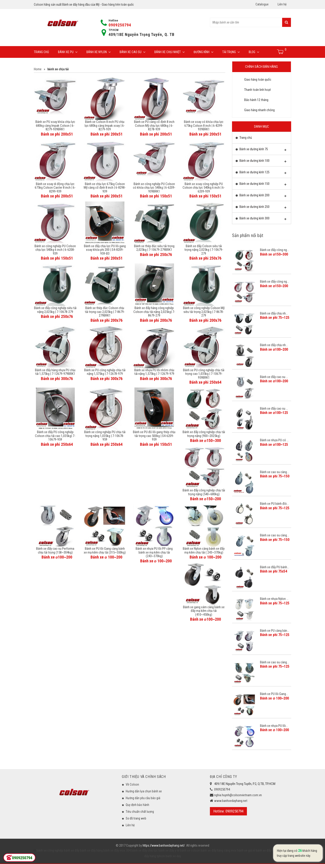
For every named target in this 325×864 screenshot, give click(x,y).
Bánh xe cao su (132, 52)
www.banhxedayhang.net (230, 801)
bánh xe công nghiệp (50, 850)
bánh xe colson (190, 850)
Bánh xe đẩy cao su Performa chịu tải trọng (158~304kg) (55, 550)
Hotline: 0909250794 (228, 811)
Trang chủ (41, 52)
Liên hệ (282, 4)
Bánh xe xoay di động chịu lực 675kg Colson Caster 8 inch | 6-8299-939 (55, 187)
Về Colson (132, 784)
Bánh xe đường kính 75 (261, 150)
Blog (254, 52)
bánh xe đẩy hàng (91, 850)
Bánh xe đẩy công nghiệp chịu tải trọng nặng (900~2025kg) (204, 434)
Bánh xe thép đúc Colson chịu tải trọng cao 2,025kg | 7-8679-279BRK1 (105, 311)
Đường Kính (203, 52)
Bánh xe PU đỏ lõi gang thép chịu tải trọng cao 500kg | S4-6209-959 (154, 435)
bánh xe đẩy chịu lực (144, 850)
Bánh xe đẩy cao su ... (274, 377)
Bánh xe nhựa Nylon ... (274, 599)
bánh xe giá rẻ (246, 850)
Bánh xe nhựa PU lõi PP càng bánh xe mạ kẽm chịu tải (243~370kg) (154, 552)
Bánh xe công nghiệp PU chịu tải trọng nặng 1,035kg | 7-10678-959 (104, 435)
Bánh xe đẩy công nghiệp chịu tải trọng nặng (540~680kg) (204, 492)
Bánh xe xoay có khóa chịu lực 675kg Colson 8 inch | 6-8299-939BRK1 (203, 125)
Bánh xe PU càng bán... (274, 631)
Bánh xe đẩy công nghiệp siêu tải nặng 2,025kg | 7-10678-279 (55, 310)
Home (38, 69)
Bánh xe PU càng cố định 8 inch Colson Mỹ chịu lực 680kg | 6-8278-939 (154, 125)
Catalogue (262, 4)
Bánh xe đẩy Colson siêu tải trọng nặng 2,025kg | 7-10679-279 (203, 250)
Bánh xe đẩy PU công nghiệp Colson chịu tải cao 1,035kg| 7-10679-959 (55, 435)
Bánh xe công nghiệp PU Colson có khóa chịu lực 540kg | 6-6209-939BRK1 (154, 187)
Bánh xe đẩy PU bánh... (274, 567)
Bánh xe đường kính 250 (261, 207)
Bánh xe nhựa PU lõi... (274, 726)
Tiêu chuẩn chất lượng (140, 811)
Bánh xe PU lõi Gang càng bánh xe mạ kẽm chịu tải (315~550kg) (105, 550)
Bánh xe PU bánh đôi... (274, 504)
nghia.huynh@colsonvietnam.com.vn (238, 795)
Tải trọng (231, 52)
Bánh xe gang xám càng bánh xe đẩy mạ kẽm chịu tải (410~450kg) (204, 611)
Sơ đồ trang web (136, 818)
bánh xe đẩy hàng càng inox (219, 850)
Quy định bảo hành (137, 805)
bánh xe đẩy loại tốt (268, 850)
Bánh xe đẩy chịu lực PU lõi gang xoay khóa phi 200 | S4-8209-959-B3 (105, 250)
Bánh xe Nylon (98, 52)
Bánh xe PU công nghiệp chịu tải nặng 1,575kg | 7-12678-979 (104, 372)
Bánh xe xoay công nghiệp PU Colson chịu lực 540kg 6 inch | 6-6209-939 (204, 187)
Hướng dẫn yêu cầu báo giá (143, 798)
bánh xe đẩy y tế (168, 850)
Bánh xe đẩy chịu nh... (274, 313)
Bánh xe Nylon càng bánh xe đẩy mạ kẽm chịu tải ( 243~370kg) (204, 550)
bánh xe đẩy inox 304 (117, 850)
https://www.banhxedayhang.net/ (164, 845)
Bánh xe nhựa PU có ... (274, 440)
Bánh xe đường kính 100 (261, 161)
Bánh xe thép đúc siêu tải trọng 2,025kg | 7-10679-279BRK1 (154, 248)
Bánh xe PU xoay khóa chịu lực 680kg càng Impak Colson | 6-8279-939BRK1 (55, 125)
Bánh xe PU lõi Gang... (274, 694)
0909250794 (120, 25)
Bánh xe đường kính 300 (261, 219)
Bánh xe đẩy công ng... (274, 250)
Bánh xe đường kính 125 (261, 173)
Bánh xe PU (67, 52)
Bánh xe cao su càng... (274, 472)
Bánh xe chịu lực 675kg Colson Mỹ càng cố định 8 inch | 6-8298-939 (105, 187)
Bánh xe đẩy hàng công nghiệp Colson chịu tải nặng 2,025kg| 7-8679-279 (154, 311)
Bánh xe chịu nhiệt (169, 52)
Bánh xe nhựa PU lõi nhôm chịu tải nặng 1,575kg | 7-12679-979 (154, 372)
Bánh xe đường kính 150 (261, 184)
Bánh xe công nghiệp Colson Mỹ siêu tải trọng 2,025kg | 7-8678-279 (204, 311)
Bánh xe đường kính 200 (261, 196)
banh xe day (173, 856)
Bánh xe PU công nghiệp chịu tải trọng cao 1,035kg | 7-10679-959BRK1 (203, 374)
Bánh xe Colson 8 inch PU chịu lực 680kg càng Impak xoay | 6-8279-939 (105, 125)
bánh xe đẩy (71, 850)
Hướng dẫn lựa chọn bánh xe (144, 791)
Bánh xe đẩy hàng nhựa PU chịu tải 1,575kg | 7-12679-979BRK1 (55, 372)
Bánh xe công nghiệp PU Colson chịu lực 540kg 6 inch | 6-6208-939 (55, 250)
